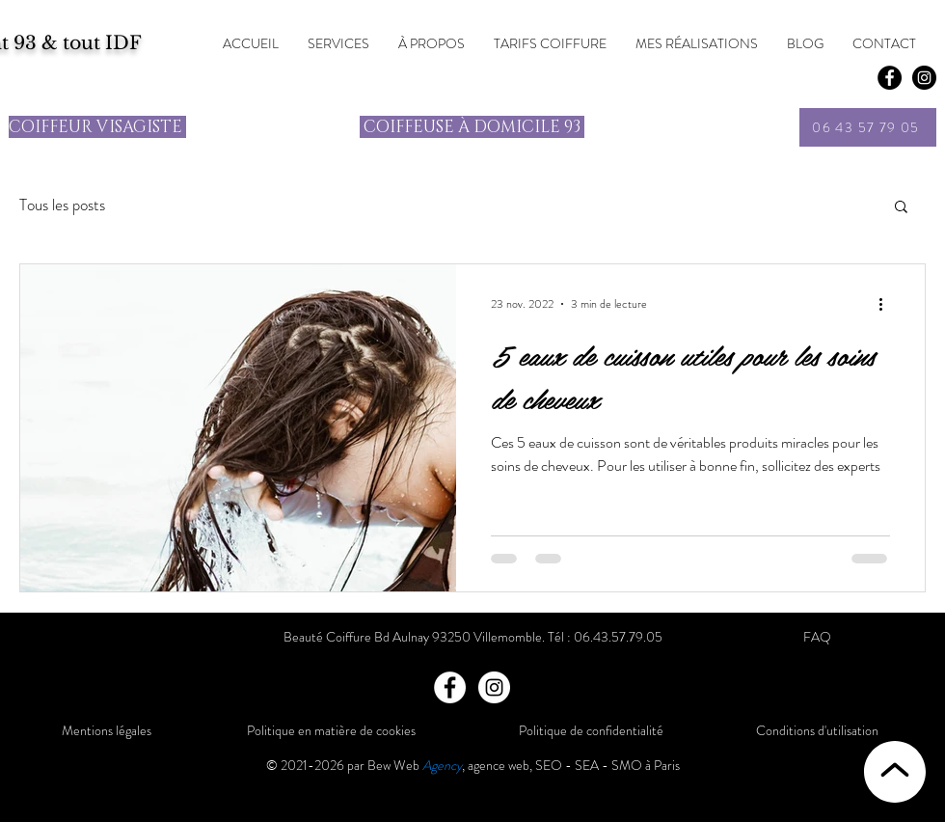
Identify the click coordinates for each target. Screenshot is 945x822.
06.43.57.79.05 (618, 636)
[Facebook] (890, 78)
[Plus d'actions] (887, 303)
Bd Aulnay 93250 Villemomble (458, 636)
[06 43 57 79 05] (867, 127)
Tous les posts (62, 205)
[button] (901, 208)
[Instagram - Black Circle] (924, 78)
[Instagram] (494, 687)
